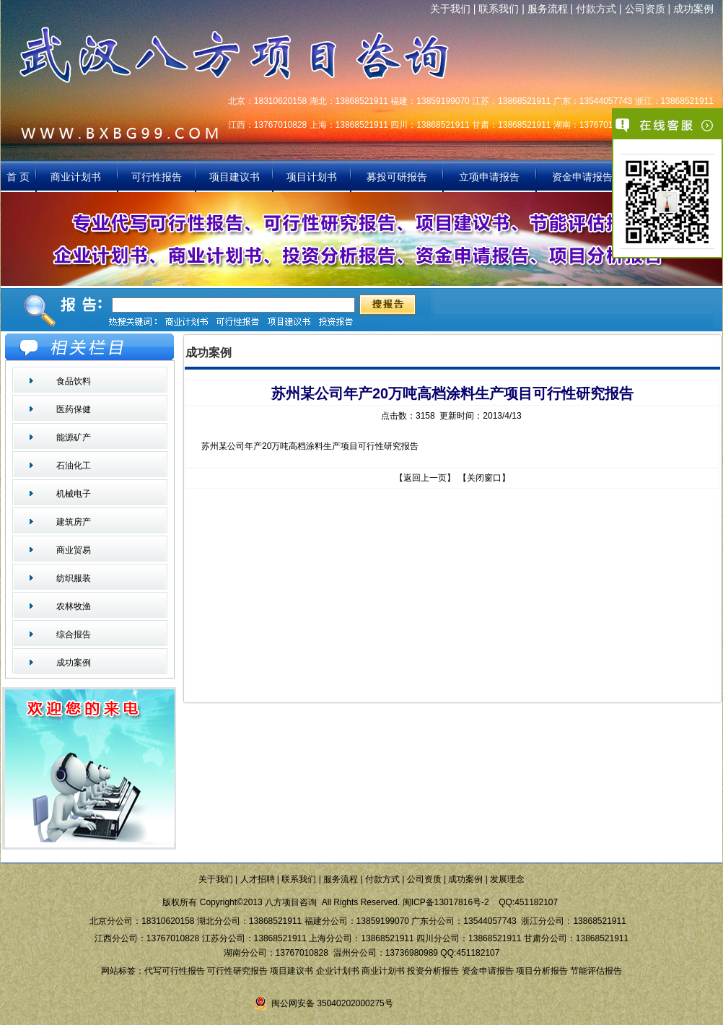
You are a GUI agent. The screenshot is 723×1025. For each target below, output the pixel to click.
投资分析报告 (433, 971)
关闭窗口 (484, 478)
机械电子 (73, 494)
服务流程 (547, 8)
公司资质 (645, 8)
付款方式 (596, 8)
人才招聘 (257, 879)
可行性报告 (156, 177)
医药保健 (73, 409)
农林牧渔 (73, 606)
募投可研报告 (397, 177)
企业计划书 (337, 971)
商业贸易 (73, 550)
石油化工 (73, 466)
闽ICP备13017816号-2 (446, 902)
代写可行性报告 (174, 971)
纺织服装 (73, 578)
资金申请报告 (582, 177)
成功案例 (693, 8)
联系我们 (498, 8)
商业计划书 (77, 177)
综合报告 (73, 634)
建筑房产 (73, 522)
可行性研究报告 (237, 971)
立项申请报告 (489, 177)
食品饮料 (73, 381)
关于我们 (450, 8)
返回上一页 (425, 478)
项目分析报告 (542, 971)
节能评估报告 (596, 971)
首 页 (18, 177)
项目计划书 (311, 177)
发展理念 (507, 879)
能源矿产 (73, 437)
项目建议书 (234, 177)
